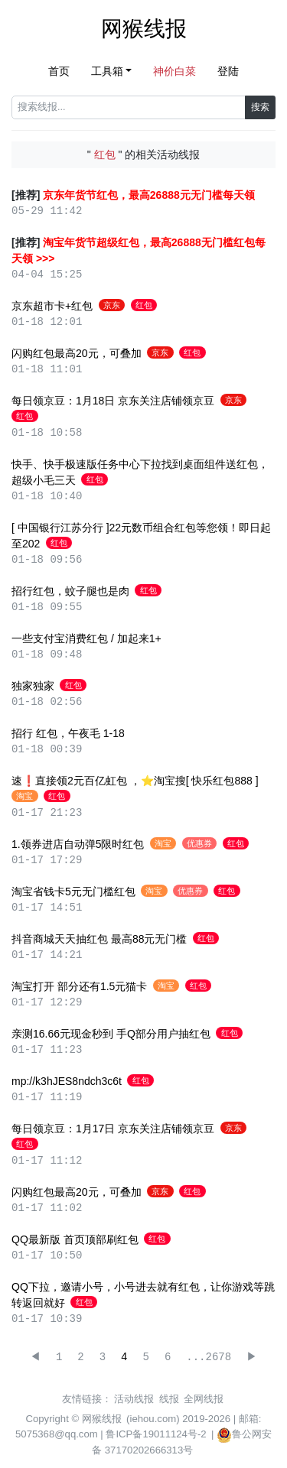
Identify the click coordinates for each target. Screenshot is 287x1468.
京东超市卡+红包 (52, 306)
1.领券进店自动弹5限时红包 (77, 844)
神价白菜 (174, 71)
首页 (59, 71)
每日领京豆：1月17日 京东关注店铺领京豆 (112, 1128)
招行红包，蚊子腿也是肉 (70, 591)
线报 (169, 1399)
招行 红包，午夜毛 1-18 (68, 733)
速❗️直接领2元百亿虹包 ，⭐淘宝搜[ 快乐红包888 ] (135, 781)
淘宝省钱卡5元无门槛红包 (73, 891)
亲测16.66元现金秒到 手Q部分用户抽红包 (110, 1034)
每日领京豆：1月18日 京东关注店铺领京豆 (112, 401)
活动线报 (134, 1399)
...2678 (208, 1357)
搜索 (260, 107)
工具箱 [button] (107, 71)
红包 (143, 305)
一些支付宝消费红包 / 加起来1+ (86, 638)
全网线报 (203, 1399)
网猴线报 (144, 29)
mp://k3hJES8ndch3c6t (66, 1081)
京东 (111, 305)
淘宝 (24, 796)
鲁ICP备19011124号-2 (156, 1434)
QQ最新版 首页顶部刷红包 (75, 1239)
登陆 (228, 71)
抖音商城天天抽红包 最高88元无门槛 (99, 939)
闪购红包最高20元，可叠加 (76, 353)
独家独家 (32, 686)
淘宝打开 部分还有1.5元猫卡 (79, 986)
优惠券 (199, 843)
